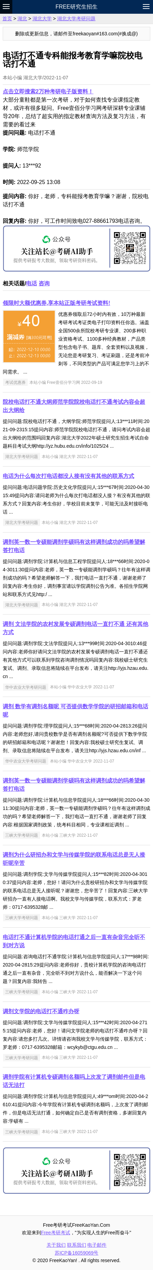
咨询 (44, 283)
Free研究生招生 (76, 7)
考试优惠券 (15, 382)
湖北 (22, 18)
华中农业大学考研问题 (25, 687)
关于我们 (56, 1245)
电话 (31, 283)
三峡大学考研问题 (21, 835)
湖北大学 (42, 18)
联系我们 (76, 1245)
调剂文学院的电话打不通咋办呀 (41, 1011)
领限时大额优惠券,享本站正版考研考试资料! (56, 303)
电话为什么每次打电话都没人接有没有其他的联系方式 (68, 476)
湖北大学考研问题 (76, 18)
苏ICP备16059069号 (77, 1253)
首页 (7, 18)
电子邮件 (96, 1245)
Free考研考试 (55, 1232)
